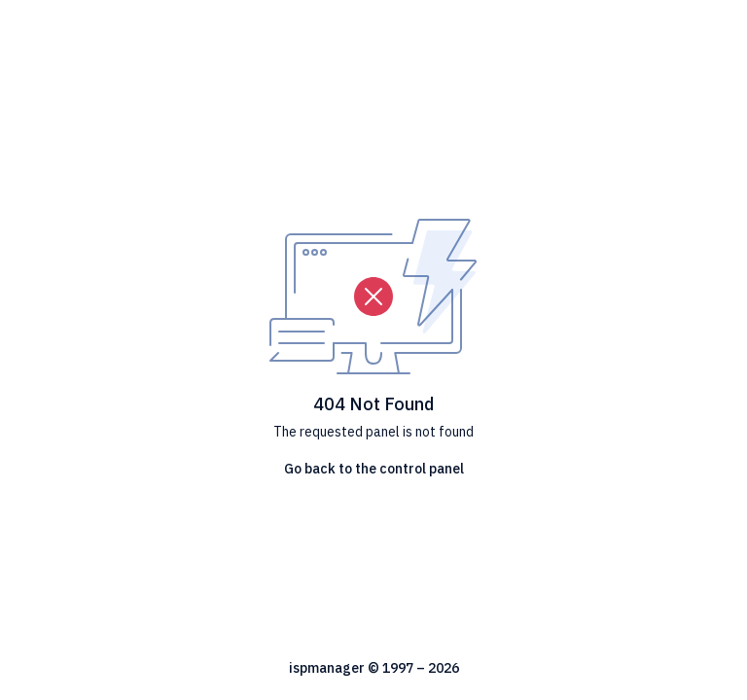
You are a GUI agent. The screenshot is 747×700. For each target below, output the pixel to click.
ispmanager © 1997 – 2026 (374, 668)
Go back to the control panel (374, 468)
